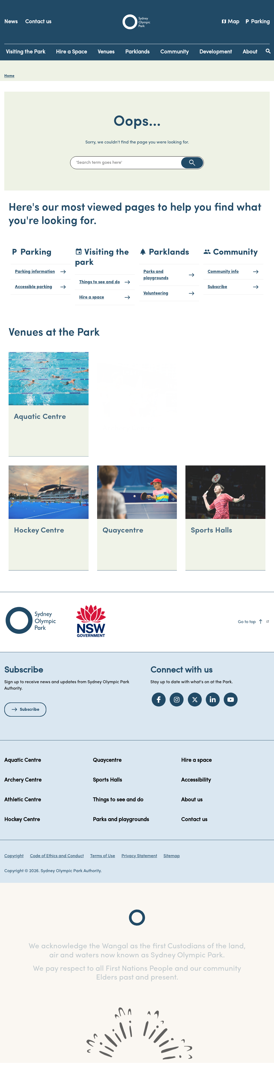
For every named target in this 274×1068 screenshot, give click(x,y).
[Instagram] (177, 704)
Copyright (14, 861)
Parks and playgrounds (121, 824)
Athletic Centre (22, 804)
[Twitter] (195, 704)
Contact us (38, 22)
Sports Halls (107, 784)
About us (192, 804)
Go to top (250, 626)
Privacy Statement (139, 861)
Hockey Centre (22, 824)
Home (9, 76)
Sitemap (171, 861)
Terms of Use (102, 861)
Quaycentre (107, 765)
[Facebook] (159, 704)
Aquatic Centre (22, 765)
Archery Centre (22, 784)
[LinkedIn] (213, 704)
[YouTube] (231, 704)
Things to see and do (118, 804)
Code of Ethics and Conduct (57, 861)
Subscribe (29, 714)
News (11, 22)
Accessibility (196, 784)
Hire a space (196, 765)
